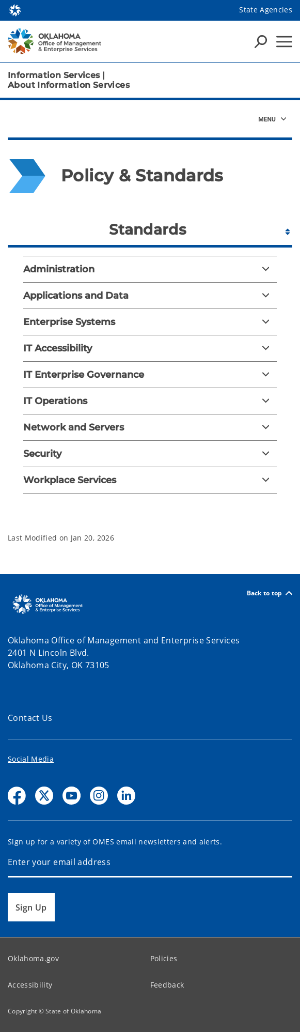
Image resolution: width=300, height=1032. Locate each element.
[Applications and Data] (150, 296)
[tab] (150, 228)
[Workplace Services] (150, 480)
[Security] (150, 454)
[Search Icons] (260, 41)
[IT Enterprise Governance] (150, 375)
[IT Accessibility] (150, 348)
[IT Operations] (150, 401)
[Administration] (150, 269)
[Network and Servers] (150, 427)
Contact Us (30, 717)
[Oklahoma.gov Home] (15, 9)
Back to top (269, 593)
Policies (164, 958)
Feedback (167, 985)
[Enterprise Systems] (150, 322)
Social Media (31, 759)
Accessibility (30, 985)
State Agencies (265, 9)
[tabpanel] (150, 382)
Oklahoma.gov (33, 958)
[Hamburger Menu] (284, 42)
